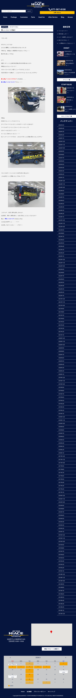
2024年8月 (61, 194)
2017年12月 (61, 456)
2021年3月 (61, 328)
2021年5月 (61, 322)
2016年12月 (61, 495)
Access (70, 17)
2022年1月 (61, 295)
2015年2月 (61, 568)
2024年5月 (61, 203)
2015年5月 (61, 558)
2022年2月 (61, 292)
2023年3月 (61, 249)
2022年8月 (61, 272)
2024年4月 (61, 207)
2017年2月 (61, 489)
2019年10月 (61, 384)
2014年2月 (61, 607)
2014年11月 (61, 577)
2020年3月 (61, 367)
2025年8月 (61, 154)
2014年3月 (61, 604)
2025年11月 (61, 144)
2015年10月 (61, 541)
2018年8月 (61, 430)
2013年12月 (61, 613)
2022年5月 (61, 282)
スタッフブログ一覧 (66, 116)
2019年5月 (61, 400)
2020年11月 (61, 341)
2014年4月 (61, 600)
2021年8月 (61, 312)
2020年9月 (61, 348)
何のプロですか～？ (63, 40)
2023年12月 (61, 220)
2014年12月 (61, 574)
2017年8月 (61, 469)
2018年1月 (61, 453)
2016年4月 (61, 522)
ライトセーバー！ (63, 31)
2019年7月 (61, 394)
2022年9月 (61, 269)
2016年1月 (61, 531)
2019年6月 (61, 397)
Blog (62, 17)
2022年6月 (61, 279)
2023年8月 (61, 233)
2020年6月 (61, 358)
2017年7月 (61, 472)
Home (5, 17)
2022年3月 (61, 289)
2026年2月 (61, 135)
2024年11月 (61, 184)
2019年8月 (61, 390)
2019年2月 (61, 410)
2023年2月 (61, 253)
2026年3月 (61, 131)
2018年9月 (61, 426)
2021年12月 (61, 299)
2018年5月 (61, 440)
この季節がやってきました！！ (66, 43)
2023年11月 (61, 223)
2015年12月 (61, 535)
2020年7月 (61, 354)
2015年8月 (61, 548)
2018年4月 (61, 443)
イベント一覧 (66, 79)
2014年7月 (61, 590)
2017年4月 (61, 482)
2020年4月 (61, 364)
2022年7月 (61, 276)
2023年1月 (61, 256)
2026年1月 (61, 138)
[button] (57, 9)
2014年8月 (61, 587)
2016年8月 (61, 508)
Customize (24, 17)
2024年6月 (61, 200)
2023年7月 (61, 236)
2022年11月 (61, 263)
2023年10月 (61, 226)
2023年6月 (61, 240)
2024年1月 (61, 217)
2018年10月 (61, 423)
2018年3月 (61, 446)
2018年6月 (61, 436)
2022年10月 (61, 266)
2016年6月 (61, 515)
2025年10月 (61, 148)
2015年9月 (61, 545)
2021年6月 (61, 318)
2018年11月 (61, 420)
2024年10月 (61, 187)
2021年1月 (61, 335)
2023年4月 (61, 246)
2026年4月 (61, 128)
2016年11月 (61, 499)
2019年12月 (61, 377)
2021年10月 (61, 305)
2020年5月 (61, 361)
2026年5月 (61, 125)
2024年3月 (61, 210)
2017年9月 (61, 466)
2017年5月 (61, 479)
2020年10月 (61, 344)
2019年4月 (61, 403)
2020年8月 (61, 351)
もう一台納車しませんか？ (65, 37)
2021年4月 (61, 325)
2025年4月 (61, 167)
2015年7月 (61, 551)
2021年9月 (61, 308)
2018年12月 (61, 417)
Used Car (41, 17)
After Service (52, 17)
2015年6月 (61, 554)
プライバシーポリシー (40, 691)
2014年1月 (61, 610)
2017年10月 (61, 463)
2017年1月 (61, 492)
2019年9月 (61, 387)
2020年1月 (61, 374)
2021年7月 (61, 315)
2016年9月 (61, 505)
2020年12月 (61, 338)
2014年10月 (61, 581)
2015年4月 (61, 561)
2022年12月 (61, 259)
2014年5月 (61, 597)
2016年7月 (61, 512)
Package (14, 17)
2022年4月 (61, 285)
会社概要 (29, 691)
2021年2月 (61, 331)
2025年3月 (61, 171)
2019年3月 (61, 407)
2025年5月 (61, 164)
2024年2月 (61, 213)
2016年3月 (61, 525)
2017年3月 (61, 486)
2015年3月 (61, 564)
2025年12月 (61, 141)
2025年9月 (61, 151)
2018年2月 (61, 449)
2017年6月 (61, 476)
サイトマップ (51, 691)
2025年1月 (61, 177)
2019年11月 (61, 381)
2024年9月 (61, 190)
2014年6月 (61, 594)
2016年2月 (61, 528)
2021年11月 (61, 302)
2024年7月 (61, 197)
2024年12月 (61, 181)
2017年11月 (61, 459)
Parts (33, 17)
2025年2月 (61, 174)
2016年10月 (61, 502)
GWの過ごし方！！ (63, 34)
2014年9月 (61, 584)
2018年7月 (61, 433)
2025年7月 (61, 158)
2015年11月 (61, 538)
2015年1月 (61, 571)
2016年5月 (61, 518)
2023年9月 (61, 230)
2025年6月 (61, 161)
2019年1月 (61, 413)
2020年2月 (61, 371)
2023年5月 (61, 243)
